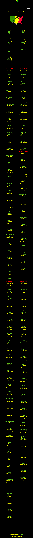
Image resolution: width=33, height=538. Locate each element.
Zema (9, 349)
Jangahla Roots (23, 282)
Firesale (9, 213)
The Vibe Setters (23, 438)
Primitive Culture (9, 204)
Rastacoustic (9, 356)
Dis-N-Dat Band (23, 104)
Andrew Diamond (23, 335)
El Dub (23, 371)
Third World (9, 328)
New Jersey (9, 49)
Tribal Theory (23, 385)
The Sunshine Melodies (23, 76)
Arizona (9, 32)
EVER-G (9, 414)
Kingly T (9, 211)
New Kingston (23, 245)
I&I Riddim (23, 268)
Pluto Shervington (9, 368)
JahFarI (9, 423)
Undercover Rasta (9, 298)
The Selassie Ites (23, 454)
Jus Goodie (9, 507)
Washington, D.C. (9, 59)
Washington (9, 58)
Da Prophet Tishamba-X (9, 317)
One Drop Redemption (23, 431)
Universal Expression (9, 197)
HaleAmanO (9, 502)
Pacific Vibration (23, 417)
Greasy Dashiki (23, 296)
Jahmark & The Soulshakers (23, 429)
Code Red (9, 451)
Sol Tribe (9, 278)
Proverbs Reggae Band (23, 215)
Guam (23, 30)
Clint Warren (23, 298)
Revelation (9, 412)
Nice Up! (9, 88)
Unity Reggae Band (23, 210)
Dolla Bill (9, 289)
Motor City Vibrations (9, 102)
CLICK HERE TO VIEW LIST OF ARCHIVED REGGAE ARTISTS (16, 522)
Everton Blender (9, 333)
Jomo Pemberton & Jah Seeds (9, 400)
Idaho (23, 32)
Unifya (9, 326)
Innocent (9, 111)
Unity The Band (10, 176)
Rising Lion (9, 342)
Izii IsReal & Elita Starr (23, 74)
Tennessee (23, 50)
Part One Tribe (23, 120)
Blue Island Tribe (9, 164)
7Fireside (23, 340)
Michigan (9, 42)
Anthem (23, 111)
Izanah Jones (9, 472)
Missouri (9, 45)
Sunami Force (9, 248)
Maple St (9, 241)
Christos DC (23, 180)
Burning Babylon (23, 81)
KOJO (9, 95)
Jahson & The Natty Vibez (9, 479)
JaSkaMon (23, 410)
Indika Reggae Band (9, 139)
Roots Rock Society (9, 120)
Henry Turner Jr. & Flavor (9, 386)
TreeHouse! (9, 474)
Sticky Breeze (9, 236)
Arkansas (9, 33)
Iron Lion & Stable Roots (9, 398)
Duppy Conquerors (23, 132)
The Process (9, 113)
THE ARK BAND (9, 69)
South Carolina (23, 48)
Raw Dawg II (9, 192)
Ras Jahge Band (9, 229)
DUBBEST (23, 146)
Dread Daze (23, 303)
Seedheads (23, 284)
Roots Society (9, 74)
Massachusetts (9, 41)
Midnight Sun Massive (23, 401)
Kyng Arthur (23, 408)
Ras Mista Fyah (10, 291)
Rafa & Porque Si (23, 347)
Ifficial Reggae (9, 185)
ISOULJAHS (23, 456)
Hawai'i (23, 31)
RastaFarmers (9, 264)
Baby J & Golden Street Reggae (9, 104)
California (9, 34)
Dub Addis (9, 405)
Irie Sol (9, 206)
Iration (9, 340)
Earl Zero (23, 373)
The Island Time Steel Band (23, 69)
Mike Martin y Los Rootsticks (23, 477)
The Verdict (23, 247)
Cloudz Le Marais (9, 282)
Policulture (9, 509)
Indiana (23, 34)
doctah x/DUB (9, 169)
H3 (23, 305)
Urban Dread (23, 387)
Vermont (9, 56)
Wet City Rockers (23, 312)
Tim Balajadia (23, 463)
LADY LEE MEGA (23, 83)
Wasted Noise (23, 445)
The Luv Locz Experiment (9, 90)
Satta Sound (23, 90)
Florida (9, 37)
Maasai (10, 377)
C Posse (10, 407)
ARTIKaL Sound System (10, 481)
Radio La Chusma (9, 257)
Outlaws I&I (9, 162)
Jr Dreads (23, 291)
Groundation (23, 422)
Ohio (23, 43)
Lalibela (9, 335)
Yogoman (23, 321)
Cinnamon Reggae (9, 310)
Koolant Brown (9, 372)
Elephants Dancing (23, 157)
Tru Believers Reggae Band (23, 217)
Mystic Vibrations (9, 361)
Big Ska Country (9, 495)
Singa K (10, 393)
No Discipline (23, 196)
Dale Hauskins (23, 364)
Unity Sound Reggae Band (9, 465)
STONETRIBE (9, 284)
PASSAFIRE (9, 428)
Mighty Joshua (9, 384)
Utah (9, 55)
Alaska (9, 31)
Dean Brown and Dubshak (9, 463)
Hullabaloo (9, 178)
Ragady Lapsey (10, 296)
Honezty (9, 125)
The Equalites (23, 113)
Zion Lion (9, 171)
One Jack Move (9, 250)
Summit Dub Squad (9, 273)
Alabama (9, 30)
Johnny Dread (9, 391)
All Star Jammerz (9, 215)
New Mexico (9, 50)
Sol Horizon (23, 443)
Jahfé (9, 449)
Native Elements (23, 349)
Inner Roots (23, 231)
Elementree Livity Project (9, 220)
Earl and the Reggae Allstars (23, 289)
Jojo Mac (23, 187)
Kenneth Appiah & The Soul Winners (9, 259)
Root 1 (9, 266)
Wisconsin (9, 61)
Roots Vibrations (9, 146)
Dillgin (23, 240)
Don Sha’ (9, 458)
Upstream (23, 378)
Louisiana (23, 37)
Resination (23, 392)
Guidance (23, 461)
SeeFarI (10, 153)
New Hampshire (9, 48)
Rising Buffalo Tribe (23, 450)
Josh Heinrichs (9, 199)
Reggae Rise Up (9, 500)
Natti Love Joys (9, 419)
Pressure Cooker (23, 134)
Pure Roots (23, 356)
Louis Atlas (23, 189)
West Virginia (9, 60)
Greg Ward (9, 437)
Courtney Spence (9, 319)
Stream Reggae (23, 127)
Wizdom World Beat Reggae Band (23, 194)
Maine (23, 38)
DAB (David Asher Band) (9, 97)
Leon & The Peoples (23, 266)
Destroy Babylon (23, 139)
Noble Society (23, 226)
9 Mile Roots (23, 252)
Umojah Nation (9, 190)
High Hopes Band (23, 141)
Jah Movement (9, 303)
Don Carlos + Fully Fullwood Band (23, 342)
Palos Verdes (23, 394)
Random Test (23, 166)
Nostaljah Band (10, 379)
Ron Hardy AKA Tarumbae (9, 430)
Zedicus (23, 233)
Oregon (23, 45)
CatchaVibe (23, 97)
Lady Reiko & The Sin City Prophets (9, 514)
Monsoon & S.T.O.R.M (23, 254)
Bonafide (9, 516)
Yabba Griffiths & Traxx (10, 134)
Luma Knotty (9, 83)
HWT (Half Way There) (10, 81)
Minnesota (9, 43)
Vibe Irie (9, 470)
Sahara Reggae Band (9, 354)
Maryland (23, 39)
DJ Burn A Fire (9, 488)
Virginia (9, 57)
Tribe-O (23, 354)
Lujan (23, 328)
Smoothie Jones (23, 436)
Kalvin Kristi (23, 175)
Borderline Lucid (9, 493)
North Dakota (23, 42)
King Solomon (9, 148)
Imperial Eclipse (9, 363)
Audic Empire (9, 243)
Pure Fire (9, 435)
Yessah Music (23, 152)
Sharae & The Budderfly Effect (10, 234)
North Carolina (23, 41)
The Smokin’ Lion (9, 183)
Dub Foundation (9, 76)
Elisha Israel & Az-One (9, 132)
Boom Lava (23, 95)
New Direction (23, 203)
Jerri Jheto (23, 317)
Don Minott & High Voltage (23, 102)
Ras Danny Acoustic (23, 310)
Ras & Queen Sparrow (23, 479)
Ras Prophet (23, 173)
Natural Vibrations (23, 470)
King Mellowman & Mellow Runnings (9, 141)
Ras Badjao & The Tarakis (9, 222)
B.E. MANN (9, 347)
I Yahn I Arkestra (23, 238)
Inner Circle (9, 321)
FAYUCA (10, 271)
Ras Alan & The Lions (9, 444)
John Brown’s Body (23, 182)
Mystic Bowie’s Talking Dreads (23, 88)
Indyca (9, 127)
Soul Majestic (23, 424)
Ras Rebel (23, 415)
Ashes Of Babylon (9, 370)
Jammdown (23, 125)
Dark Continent (23, 224)
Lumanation (23, 399)
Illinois (23, 33)
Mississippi (9, 44)
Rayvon (23, 201)
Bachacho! (9, 305)
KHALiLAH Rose (23, 259)
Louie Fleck (23, 164)
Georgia (9, 38)
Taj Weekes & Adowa (23, 261)
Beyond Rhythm (23, 319)
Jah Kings (9, 118)
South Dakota (23, 49)
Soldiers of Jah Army (23, 208)
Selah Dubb (9, 456)
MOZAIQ (23, 366)
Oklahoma (23, 44)
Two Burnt (9, 312)
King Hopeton (23, 380)
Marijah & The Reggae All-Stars (9, 421)
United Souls (9, 442)
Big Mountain (23, 326)
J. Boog (23, 333)
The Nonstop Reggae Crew (9, 155)
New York (9, 51)
